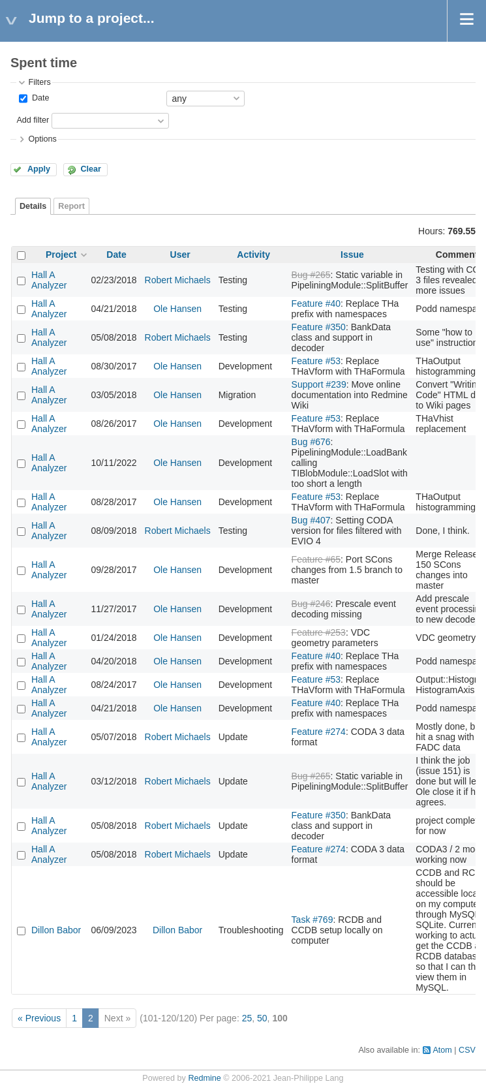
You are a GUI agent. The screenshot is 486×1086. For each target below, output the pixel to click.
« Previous (39, 1018)
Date (39, 97)
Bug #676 (311, 442)
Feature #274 (319, 731)
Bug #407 (311, 520)
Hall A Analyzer (49, 280)
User (180, 254)
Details (33, 206)
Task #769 (312, 919)
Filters (39, 82)
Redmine (204, 1078)
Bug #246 (311, 603)
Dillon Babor (56, 930)
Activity (253, 254)
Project (61, 254)
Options (42, 139)
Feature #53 (316, 361)
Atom (442, 1050)
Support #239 (319, 384)
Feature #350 (319, 327)
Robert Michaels (178, 280)
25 (247, 1018)
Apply (38, 169)
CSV (467, 1050)
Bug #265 (311, 275)
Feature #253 (319, 632)
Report (71, 206)
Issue (352, 254)
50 (262, 1018)
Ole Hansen (177, 308)
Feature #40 (316, 303)
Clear (90, 169)
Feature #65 (316, 559)
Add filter (32, 120)
